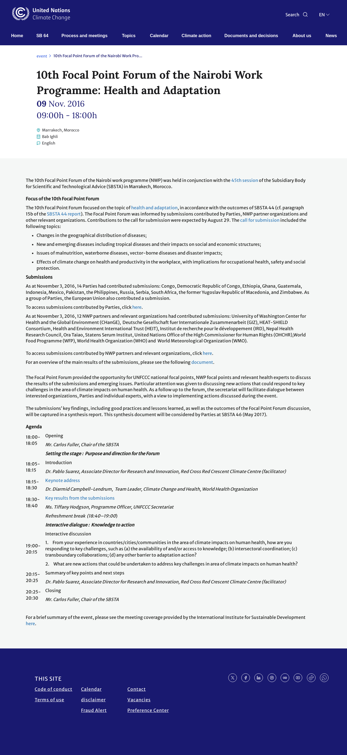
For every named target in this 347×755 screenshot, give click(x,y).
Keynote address (62, 480)
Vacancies (139, 699)
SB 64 (42, 35)
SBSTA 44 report (64, 214)
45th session (244, 180)
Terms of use (49, 699)
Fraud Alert (94, 710)
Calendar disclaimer (93, 694)
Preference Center (148, 710)
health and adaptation (154, 207)
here (137, 307)
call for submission (259, 220)
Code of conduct (53, 689)
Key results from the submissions (80, 498)
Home (17, 35)
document (202, 362)
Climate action (196, 35)
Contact (136, 689)
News (331, 35)
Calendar (159, 35)
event (42, 56)
